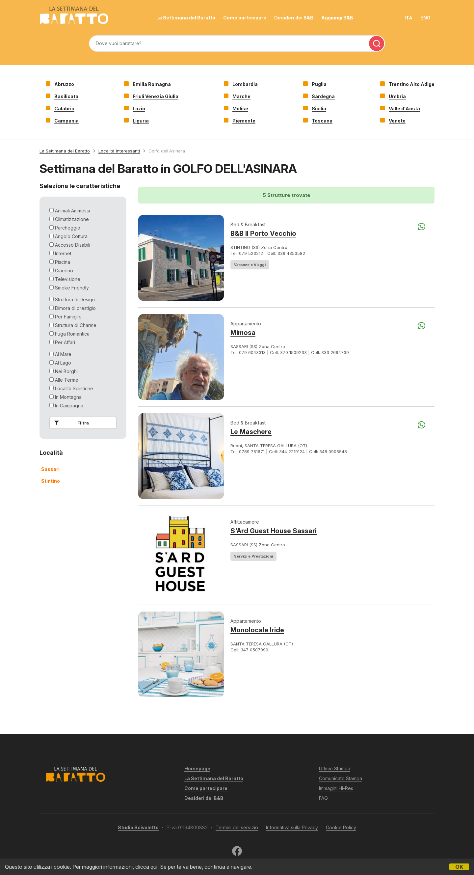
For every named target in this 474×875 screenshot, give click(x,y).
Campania (66, 120)
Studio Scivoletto (138, 827)
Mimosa (242, 333)
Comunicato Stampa (340, 778)
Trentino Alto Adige (411, 84)
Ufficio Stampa (334, 768)
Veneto (397, 120)
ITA (408, 17)
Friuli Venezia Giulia (155, 96)
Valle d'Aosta (404, 108)
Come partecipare (244, 17)
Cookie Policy (341, 827)
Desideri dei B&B (293, 17)
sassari (50, 469)
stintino (50, 481)
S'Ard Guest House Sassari (273, 531)
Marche (241, 96)
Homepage (197, 768)
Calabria (64, 108)
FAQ (323, 798)
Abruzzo (64, 84)
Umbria (397, 96)
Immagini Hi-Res (336, 788)
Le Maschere (251, 432)
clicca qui (146, 866)
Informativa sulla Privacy (292, 827)
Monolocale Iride (257, 630)
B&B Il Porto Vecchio (263, 233)
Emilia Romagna (152, 84)
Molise (240, 108)
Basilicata (66, 96)
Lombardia (245, 84)
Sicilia (319, 108)
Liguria (141, 120)
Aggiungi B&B (337, 17)
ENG (425, 17)
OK (459, 866)
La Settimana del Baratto (185, 17)
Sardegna (323, 96)
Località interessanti (119, 150)
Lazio (139, 108)
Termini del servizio (237, 827)
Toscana (322, 120)
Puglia (319, 84)
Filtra (70, 423)
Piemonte (243, 120)
